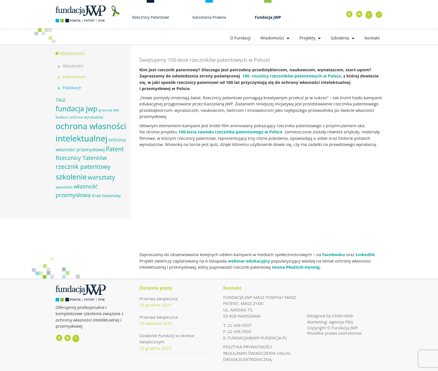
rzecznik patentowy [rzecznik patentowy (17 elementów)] (83, 166)
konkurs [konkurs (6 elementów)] (62, 117)
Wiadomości (272, 38)
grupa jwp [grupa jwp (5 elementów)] (105, 110)
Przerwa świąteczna (158, 298)
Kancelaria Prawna (209, 17)
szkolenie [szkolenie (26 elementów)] (71, 177)
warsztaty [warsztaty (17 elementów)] (101, 177)
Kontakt (372, 38)
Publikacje (72, 87)
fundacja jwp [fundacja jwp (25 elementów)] (76, 108)
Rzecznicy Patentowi (150, 17)
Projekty (307, 38)
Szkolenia (340, 38)
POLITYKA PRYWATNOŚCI (247, 346)
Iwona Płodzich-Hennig (295, 267)
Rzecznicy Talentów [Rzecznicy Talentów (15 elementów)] (81, 158)
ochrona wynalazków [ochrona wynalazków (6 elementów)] (86, 117)
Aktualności (73, 65)
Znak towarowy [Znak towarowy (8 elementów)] (106, 195)
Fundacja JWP (268, 17)
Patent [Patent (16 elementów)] (115, 149)
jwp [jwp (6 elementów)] (116, 110)
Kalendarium (74, 76)
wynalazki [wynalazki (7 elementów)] (64, 187)
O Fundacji (240, 38)
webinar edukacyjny (249, 261)
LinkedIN (365, 254)
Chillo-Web (342, 315)
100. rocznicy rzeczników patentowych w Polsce (291, 76)
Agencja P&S (341, 322)
